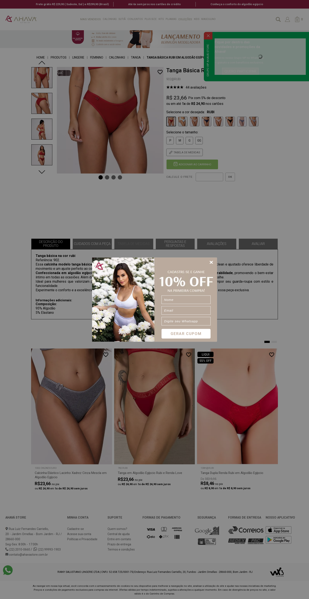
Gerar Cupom (186, 333)
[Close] (212, 262)
